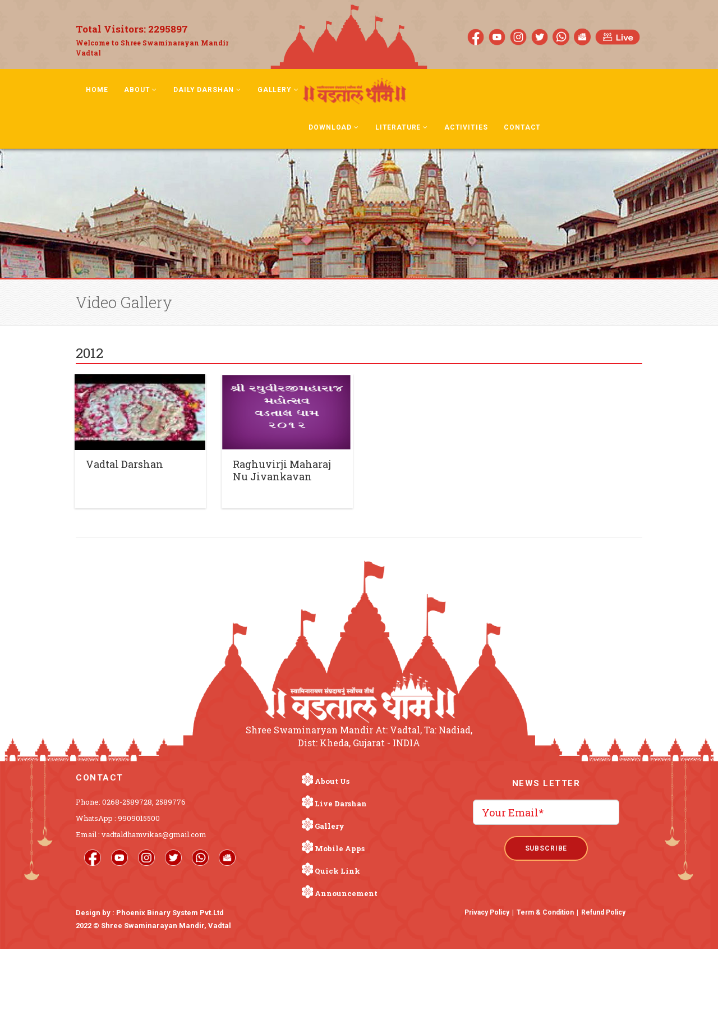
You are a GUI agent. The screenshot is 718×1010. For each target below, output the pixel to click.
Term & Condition (545, 912)
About (140, 90)
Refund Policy (603, 912)
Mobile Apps (340, 848)
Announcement (346, 893)
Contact (522, 127)
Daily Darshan (207, 90)
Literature (401, 127)
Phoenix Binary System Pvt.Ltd (170, 912)
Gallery (278, 90)
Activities (465, 127)
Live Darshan (341, 803)
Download (333, 127)
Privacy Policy (486, 912)
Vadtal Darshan (124, 464)
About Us (332, 781)
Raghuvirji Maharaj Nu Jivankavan (282, 470)
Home (97, 90)
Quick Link (337, 871)
